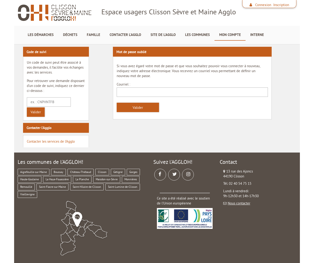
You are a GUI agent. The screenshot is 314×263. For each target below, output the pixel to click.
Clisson (102, 172)
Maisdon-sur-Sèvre (107, 179)
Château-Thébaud (80, 172)
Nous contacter (239, 203)
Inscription (281, 5)
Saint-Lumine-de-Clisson (122, 186)
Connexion (263, 5)
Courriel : (123, 84)
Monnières (130, 179)
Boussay (58, 172)
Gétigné (118, 172)
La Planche (82, 179)
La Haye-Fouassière (57, 179)
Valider (36, 112)
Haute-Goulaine (29, 179)
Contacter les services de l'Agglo (51, 141)
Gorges (133, 172)
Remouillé (26, 186)
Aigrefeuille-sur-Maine (33, 172)
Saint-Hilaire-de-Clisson (87, 186)
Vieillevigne (27, 194)
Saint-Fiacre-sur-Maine (52, 186)
